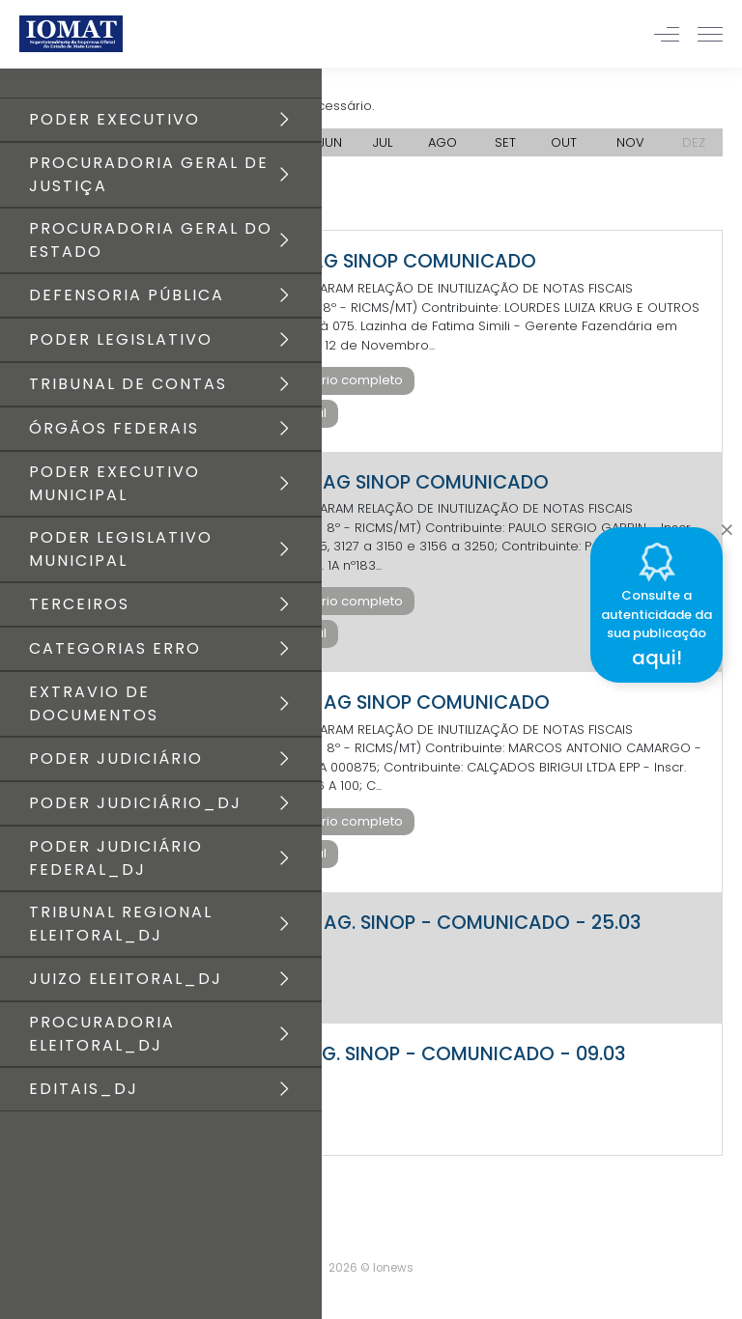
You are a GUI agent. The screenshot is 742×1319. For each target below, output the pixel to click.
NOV (630, 142)
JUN (330, 142)
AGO (442, 142)
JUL (382, 142)
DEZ (693, 142)
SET (505, 142)
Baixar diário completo (330, 380)
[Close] (726, 524)
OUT (564, 142)
